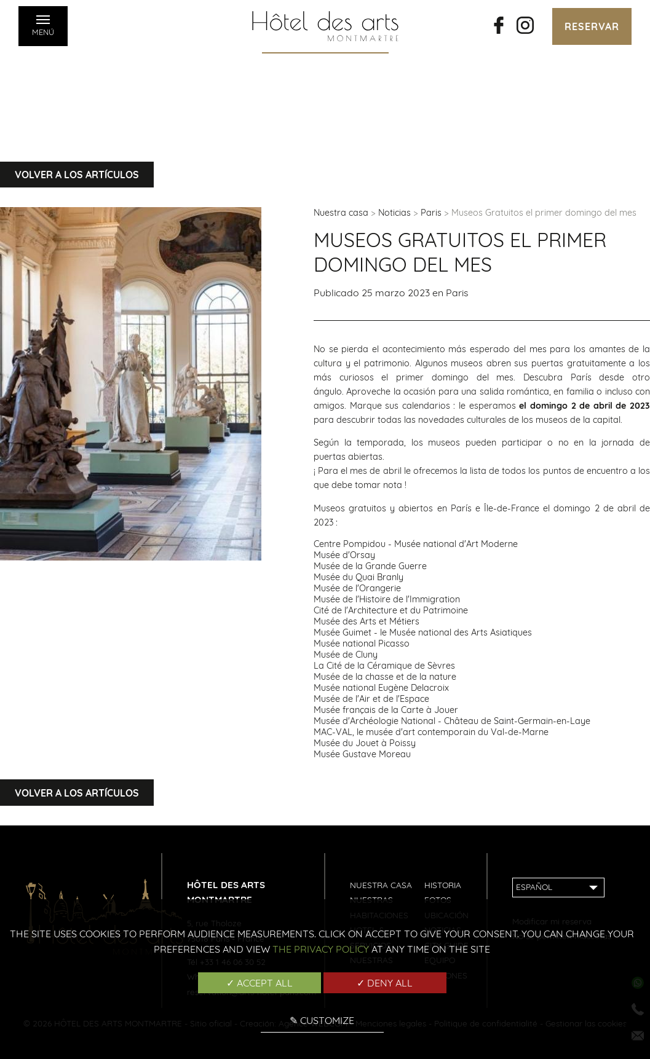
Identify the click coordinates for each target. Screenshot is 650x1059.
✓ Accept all (259, 983)
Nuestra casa (341, 212)
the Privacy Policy (320, 949)
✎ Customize (322, 1020)
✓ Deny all (385, 983)
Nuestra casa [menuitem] (381, 885)
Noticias (394, 212)
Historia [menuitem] (442, 885)
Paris (431, 212)
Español (534, 886)
